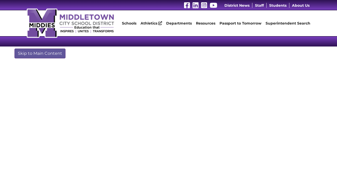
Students (278, 5)
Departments (179, 23)
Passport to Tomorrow (240, 23)
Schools (129, 23)
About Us (301, 5)
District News (237, 5)
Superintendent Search (288, 23)
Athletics (151, 23)
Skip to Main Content (40, 53)
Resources (205, 23)
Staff (259, 5)
